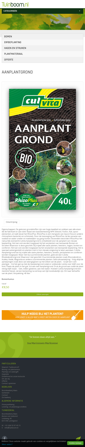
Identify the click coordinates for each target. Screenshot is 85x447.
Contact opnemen (9, 383)
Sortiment (5, 393)
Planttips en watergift (10, 372)
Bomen (8, 36)
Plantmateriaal (13, 54)
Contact (5, 395)
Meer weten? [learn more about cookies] (7, 444)
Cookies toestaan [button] (75, 443)
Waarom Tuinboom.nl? (10, 367)
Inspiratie (5, 374)
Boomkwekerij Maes (9, 390)
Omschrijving (11, 222)
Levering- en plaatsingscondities (14, 407)
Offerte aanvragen (43, 294)
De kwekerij (6, 397)
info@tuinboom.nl (11, 428)
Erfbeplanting (12, 42)
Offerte (8, 59)
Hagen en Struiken (15, 48)
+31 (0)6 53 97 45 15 (12, 425)
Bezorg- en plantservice (11, 369)
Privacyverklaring (8, 404)
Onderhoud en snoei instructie (13, 376)
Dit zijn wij (6, 379)
